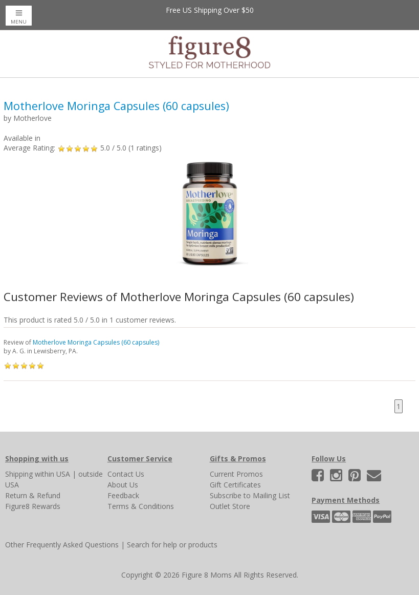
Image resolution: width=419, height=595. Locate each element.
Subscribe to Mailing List (250, 495)
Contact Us (125, 474)
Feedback (123, 495)
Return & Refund (32, 495)
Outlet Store (230, 506)
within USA (52, 474)
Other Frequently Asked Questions (62, 544)
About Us (122, 485)
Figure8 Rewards (32, 506)
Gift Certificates (235, 485)
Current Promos (236, 474)
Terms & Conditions (140, 506)
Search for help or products (172, 544)
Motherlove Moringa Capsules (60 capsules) (96, 342)
